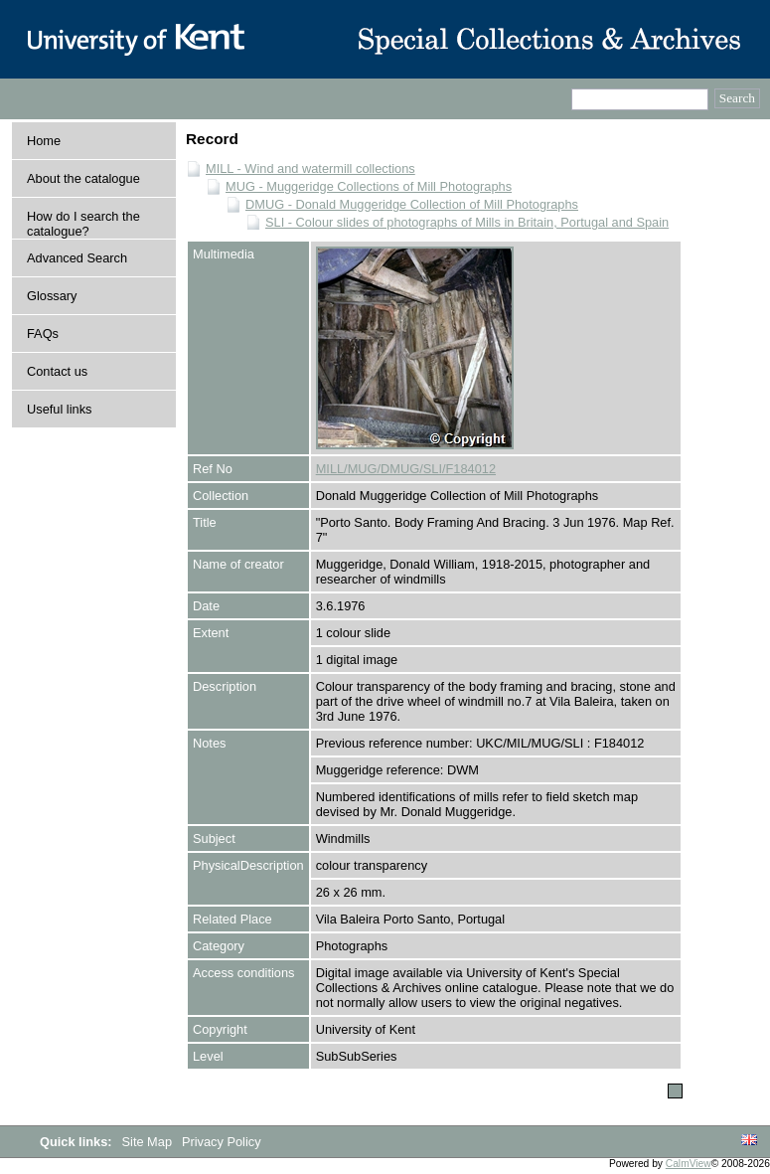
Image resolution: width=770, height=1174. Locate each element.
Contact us (57, 371)
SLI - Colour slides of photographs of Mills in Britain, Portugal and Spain (467, 222)
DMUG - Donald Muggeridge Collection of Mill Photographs (411, 204)
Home (44, 140)
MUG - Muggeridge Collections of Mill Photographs (369, 186)
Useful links (59, 409)
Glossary (52, 295)
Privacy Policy (221, 1141)
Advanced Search (77, 258)
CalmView (688, 1163)
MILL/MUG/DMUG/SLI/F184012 (406, 468)
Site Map (149, 1141)
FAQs (43, 333)
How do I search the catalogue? (83, 224)
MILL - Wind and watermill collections (310, 168)
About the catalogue (83, 178)
